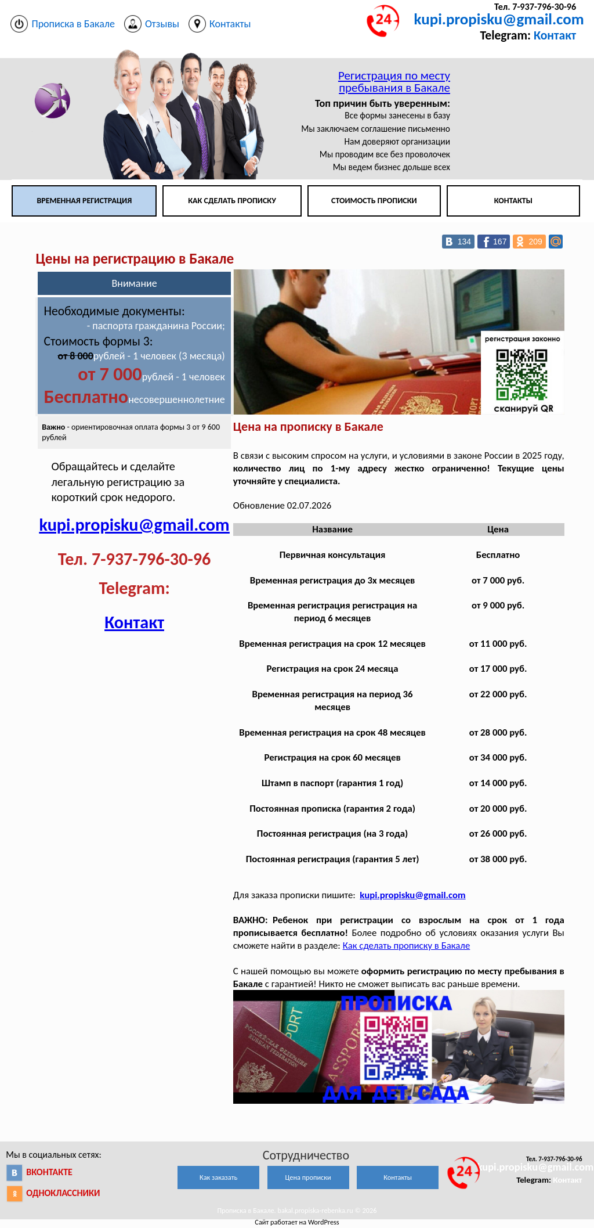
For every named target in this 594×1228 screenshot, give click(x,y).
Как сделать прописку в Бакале (406, 945)
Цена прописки (308, 1177)
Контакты (513, 201)
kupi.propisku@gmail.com (499, 18)
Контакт (555, 35)
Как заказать (218, 1177)
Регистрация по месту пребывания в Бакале (394, 81)
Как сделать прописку (232, 201)
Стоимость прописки (374, 201)
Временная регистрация (84, 201)
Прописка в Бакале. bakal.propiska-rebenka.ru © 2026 (296, 1210)
